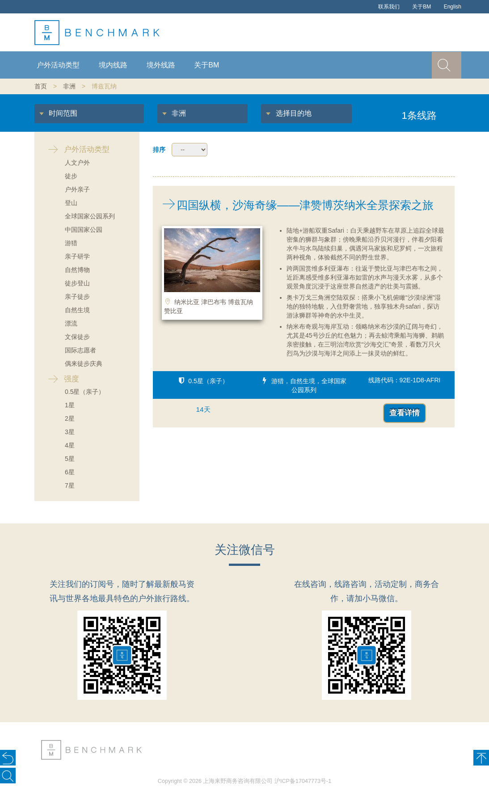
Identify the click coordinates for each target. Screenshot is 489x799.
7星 (70, 485)
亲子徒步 (77, 296)
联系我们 (389, 7)
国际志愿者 (80, 350)
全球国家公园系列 (90, 216)
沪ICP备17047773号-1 (302, 781)
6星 (70, 472)
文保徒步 (77, 336)
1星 (70, 405)
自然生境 (77, 310)
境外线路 (161, 65)
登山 (71, 202)
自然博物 (77, 269)
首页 (40, 86)
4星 (70, 445)
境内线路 (113, 65)
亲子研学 (77, 256)
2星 (70, 418)
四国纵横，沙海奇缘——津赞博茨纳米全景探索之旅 (293, 205)
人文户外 (77, 162)
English (452, 7)
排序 (159, 149)
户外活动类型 (58, 65)
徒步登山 (77, 283)
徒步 (71, 176)
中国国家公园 (83, 229)
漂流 (71, 323)
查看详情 (404, 413)
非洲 (69, 86)
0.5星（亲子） (85, 391)
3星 (70, 431)
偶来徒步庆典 (83, 363)
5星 (70, 458)
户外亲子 (77, 189)
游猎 (71, 243)
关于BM (421, 7)
